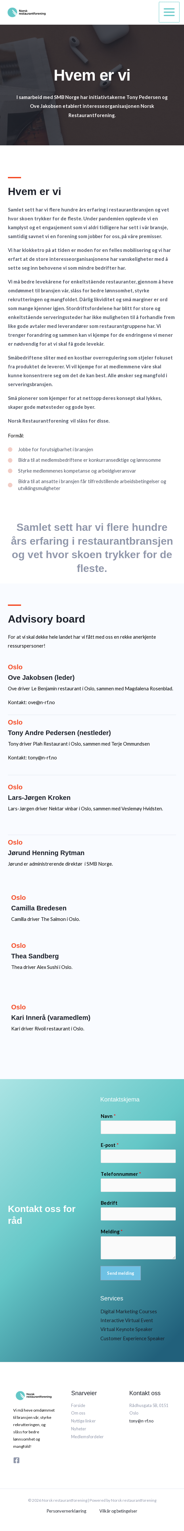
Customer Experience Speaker (132, 1338)
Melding (112, 1231)
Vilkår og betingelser (118, 1511)
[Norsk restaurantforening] (24, 11)
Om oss (78, 1413)
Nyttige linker (83, 1420)
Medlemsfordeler (87, 1436)
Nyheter (78, 1428)
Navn (108, 1116)
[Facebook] (16, 1460)
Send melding (120, 1273)
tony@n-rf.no (141, 1420)
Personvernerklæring (66, 1511)
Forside (78, 1405)
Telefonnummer (121, 1174)
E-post (110, 1145)
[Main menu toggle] (169, 12)
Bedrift (109, 1203)
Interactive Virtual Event (126, 1320)
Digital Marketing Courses (128, 1311)
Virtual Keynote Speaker (126, 1329)
